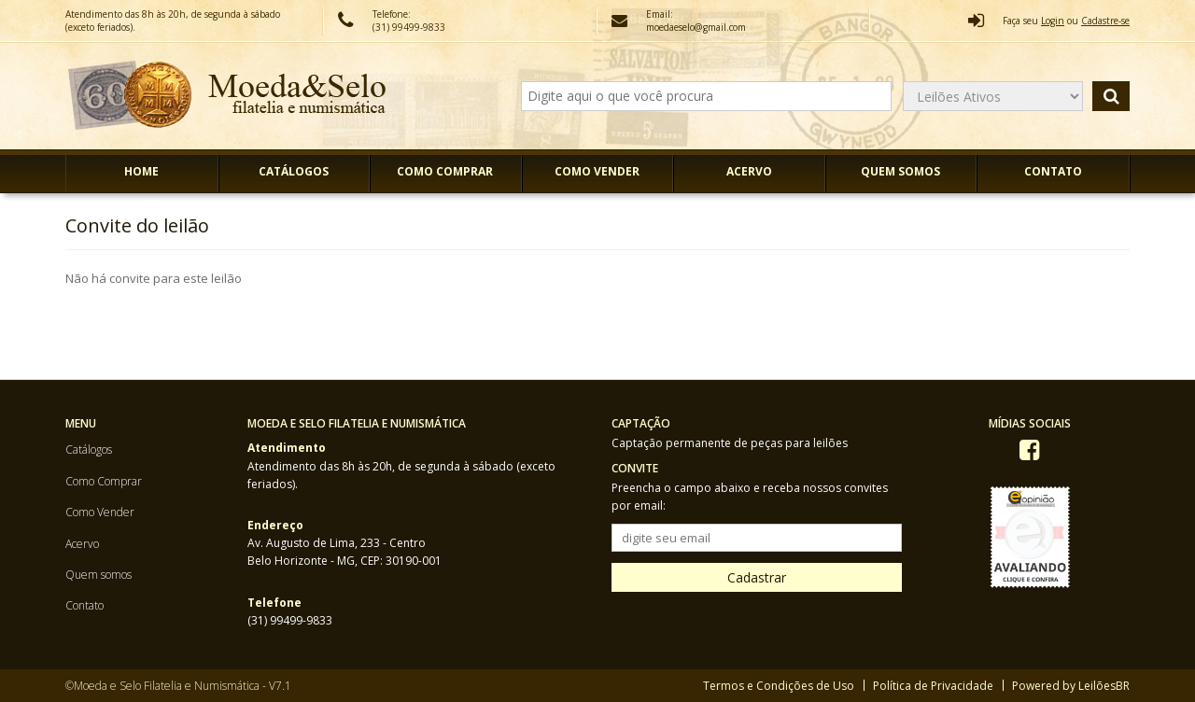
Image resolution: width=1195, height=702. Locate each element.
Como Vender (597, 171)
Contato (1053, 171)
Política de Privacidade (933, 686)
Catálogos (294, 171)
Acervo (749, 171)
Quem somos (900, 171)
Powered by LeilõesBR (1071, 686)
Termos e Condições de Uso (778, 686)
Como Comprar (445, 171)
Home (141, 171)
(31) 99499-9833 (289, 620)
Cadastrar (756, 577)
